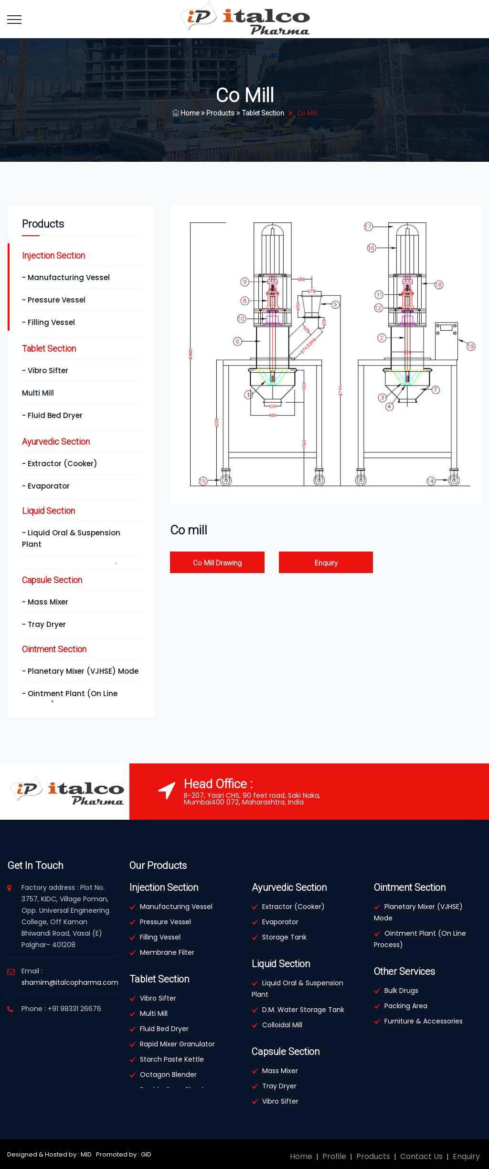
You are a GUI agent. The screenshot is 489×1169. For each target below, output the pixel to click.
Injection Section (53, 255)
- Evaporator (46, 486)
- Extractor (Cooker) (59, 464)
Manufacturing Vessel (176, 906)
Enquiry (326, 563)
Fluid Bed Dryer (164, 1028)
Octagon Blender (168, 1074)
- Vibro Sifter (45, 370)
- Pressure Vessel (53, 300)
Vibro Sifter (158, 998)
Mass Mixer (280, 1070)
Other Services (404, 971)
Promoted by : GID (123, 1154)
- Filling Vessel (48, 322)
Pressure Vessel (165, 922)
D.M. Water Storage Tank (303, 1009)
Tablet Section (260, 113)
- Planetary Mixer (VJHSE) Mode (80, 671)
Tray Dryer (279, 1086)
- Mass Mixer (45, 602)
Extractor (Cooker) (293, 906)
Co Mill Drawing (217, 563)
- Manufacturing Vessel (66, 277)
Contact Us (421, 1156)
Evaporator (280, 922)
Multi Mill (38, 393)
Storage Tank (284, 937)
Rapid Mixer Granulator (177, 1044)
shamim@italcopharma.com (69, 982)
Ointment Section (54, 649)
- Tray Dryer (44, 624)
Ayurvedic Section (56, 442)
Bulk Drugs (401, 990)
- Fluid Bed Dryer (52, 415)
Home (185, 113)
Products (217, 113)
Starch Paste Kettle (172, 1059)
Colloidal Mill (282, 1025)
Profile (334, 1156)
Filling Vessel (160, 937)
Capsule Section (52, 580)
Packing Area (405, 1006)
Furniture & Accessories (423, 1021)
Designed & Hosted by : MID (49, 1154)
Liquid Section (48, 511)
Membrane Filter (167, 952)
